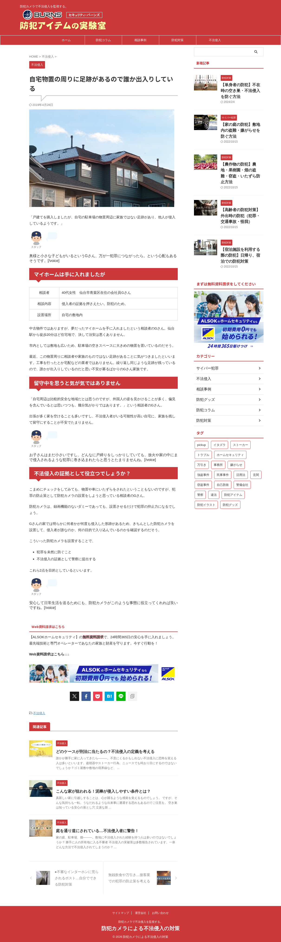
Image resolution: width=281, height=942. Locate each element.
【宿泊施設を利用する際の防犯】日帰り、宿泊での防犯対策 (242, 229)
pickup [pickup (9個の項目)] (201, 418)
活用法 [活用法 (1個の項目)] (240, 448)
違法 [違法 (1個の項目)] (214, 468)
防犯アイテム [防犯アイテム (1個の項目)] (233, 468)
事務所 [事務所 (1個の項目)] (218, 438)
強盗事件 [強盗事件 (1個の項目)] (203, 448)
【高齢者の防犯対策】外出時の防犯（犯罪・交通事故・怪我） (242, 192)
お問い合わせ (160, 911)
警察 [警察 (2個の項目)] (200, 468)
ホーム (66, 40)
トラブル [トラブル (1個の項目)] (203, 428)
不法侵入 (215, 40)
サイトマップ (120, 911)
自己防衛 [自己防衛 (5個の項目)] (223, 458)
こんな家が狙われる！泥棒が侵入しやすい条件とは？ (112, 790)
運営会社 (140, 911)
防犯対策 (177, 40)
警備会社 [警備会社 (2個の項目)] (242, 458)
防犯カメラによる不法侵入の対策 (140, 927)
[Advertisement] (229, 557)
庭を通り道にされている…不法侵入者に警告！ (106, 829)
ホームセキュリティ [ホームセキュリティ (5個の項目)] (230, 428)
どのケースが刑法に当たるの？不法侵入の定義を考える (114, 750)
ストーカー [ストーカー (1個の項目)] (240, 418)
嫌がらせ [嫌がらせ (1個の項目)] (236, 438)
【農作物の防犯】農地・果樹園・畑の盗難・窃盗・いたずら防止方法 (242, 154)
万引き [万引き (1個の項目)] (201, 438)
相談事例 (140, 40)
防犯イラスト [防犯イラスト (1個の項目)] (206, 478)
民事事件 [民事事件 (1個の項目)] (223, 448)
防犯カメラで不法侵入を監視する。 (140, 920)
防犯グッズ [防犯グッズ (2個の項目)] (230, 478)
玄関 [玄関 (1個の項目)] (256, 448)
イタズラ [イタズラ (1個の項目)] (219, 418)
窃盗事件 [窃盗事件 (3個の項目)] (203, 458)
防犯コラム (103, 40)
